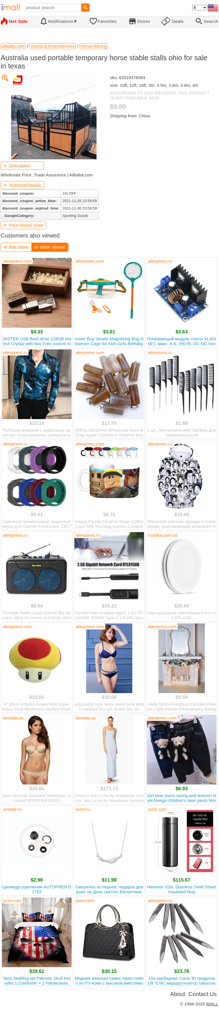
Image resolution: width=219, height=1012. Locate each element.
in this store (16, 247)
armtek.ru (12, 809)
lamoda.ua (13, 717)
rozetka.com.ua (162, 535)
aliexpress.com (17, 261)
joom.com (157, 809)
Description (17, 165)
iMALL (212, 1003)
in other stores (50, 247)
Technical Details (22, 185)
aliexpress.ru (160, 261)
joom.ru (83, 809)
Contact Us (202, 994)
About (177, 994)
